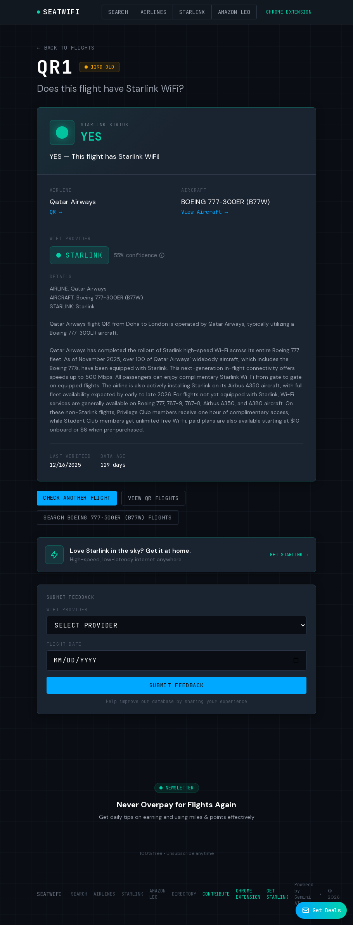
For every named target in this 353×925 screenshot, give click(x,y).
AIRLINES (104, 894)
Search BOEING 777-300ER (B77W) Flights (107, 517)
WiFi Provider (67, 610)
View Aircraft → (204, 211)
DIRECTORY (184, 894)
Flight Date (64, 644)
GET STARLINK (277, 894)
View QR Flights (153, 498)
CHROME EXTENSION (248, 894)
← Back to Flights (65, 47)
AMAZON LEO (157, 894)
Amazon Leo (234, 12)
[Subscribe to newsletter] (321, 910)
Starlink (192, 12)
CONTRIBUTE (216, 894)
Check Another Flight (77, 497)
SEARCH (79, 894)
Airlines (153, 12)
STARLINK (132, 894)
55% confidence (139, 255)
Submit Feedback (176, 685)
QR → (56, 211)
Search (118, 12)
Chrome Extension (288, 12)
